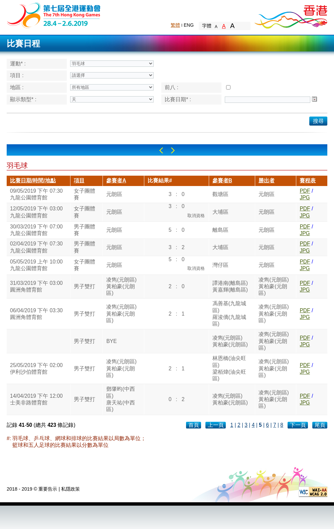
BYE (111, 341)
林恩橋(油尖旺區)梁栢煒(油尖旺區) (229, 368)
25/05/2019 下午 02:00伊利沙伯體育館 (36, 368)
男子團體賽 (84, 230)
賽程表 (308, 180)
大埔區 (220, 212)
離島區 (220, 230)
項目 (79, 180)
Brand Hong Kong (290, 15)
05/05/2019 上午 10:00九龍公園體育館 (36, 265)
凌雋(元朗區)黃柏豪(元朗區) (121, 286)
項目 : (17, 75)
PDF (305, 191)
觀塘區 (220, 194)
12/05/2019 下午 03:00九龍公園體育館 (36, 212)
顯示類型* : (23, 99)
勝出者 (267, 180)
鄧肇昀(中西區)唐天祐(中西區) (120, 399)
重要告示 (47, 489)
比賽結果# (160, 180)
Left (161, 150)
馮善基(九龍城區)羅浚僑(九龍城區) (229, 314)
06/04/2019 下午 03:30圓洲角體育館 (36, 314)
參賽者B (222, 180)
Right (173, 150)
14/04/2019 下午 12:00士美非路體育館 (36, 399)
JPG (305, 197)
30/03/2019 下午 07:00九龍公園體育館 (36, 230)
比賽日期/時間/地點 (33, 180)
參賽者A (116, 180)
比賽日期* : (178, 99)
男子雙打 (84, 286)
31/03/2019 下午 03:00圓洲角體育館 (36, 286)
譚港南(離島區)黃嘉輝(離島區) (230, 286)
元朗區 (114, 194)
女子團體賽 (84, 194)
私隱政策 (70, 489)
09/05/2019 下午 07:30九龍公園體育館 (36, 194)
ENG (189, 25)
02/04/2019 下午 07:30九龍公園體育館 (36, 247)
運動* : (18, 63)
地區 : (17, 87)
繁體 (175, 25)
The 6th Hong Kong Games (54, 15)
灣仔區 (220, 265)
